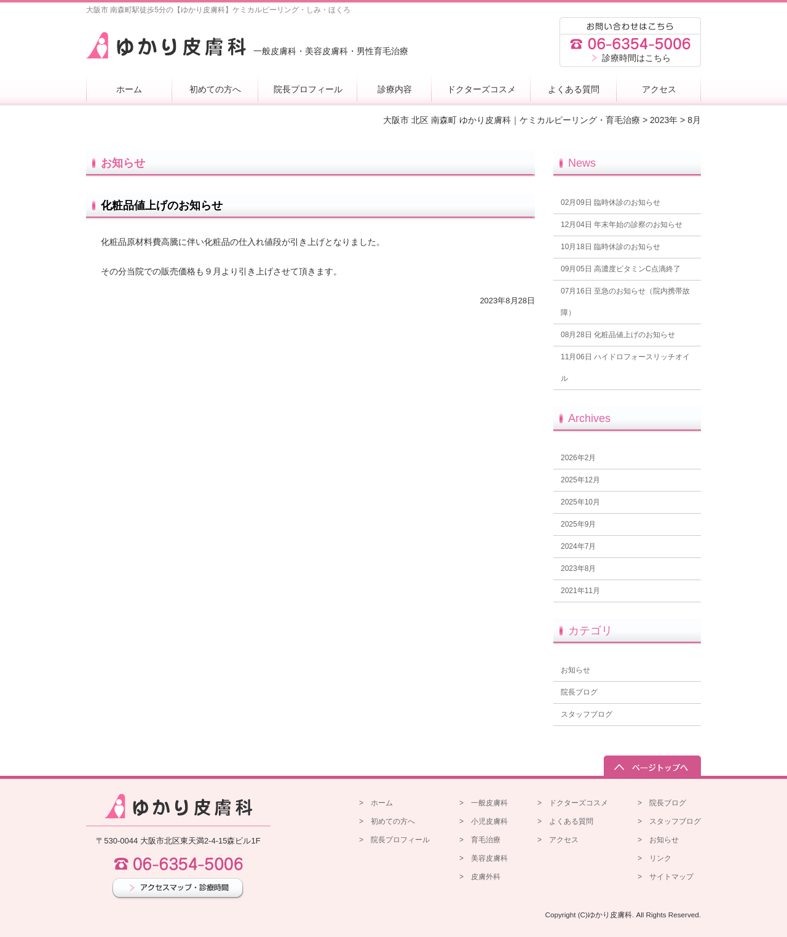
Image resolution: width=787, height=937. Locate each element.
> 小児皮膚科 (483, 821)
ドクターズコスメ (481, 89)
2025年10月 (580, 502)
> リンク (654, 858)
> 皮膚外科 (479, 876)
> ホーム (376, 803)
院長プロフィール (308, 89)
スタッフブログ (586, 714)
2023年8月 (578, 568)
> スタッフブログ (669, 821)
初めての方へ (215, 89)
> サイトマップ (666, 876)
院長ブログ (579, 692)
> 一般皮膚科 (483, 803)
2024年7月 (578, 546)
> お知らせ (658, 839)
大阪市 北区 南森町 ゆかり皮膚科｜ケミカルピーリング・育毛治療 (511, 120)
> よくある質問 (565, 821)
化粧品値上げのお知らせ (162, 205)
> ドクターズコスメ (572, 803)
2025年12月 (580, 480)
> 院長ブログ (662, 803)
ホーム (129, 89)
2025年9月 (578, 524)
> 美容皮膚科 (483, 858)
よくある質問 (573, 89)
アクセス (659, 89)
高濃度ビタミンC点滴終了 (621, 269)
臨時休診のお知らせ (610, 202)
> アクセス (558, 839)
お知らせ (575, 670)
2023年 (664, 120)
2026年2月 (578, 457)
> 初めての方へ (387, 821)
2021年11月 (580, 590)
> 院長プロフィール (394, 839)
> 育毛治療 (479, 839)
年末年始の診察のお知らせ (621, 224)
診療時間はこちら (636, 58)
